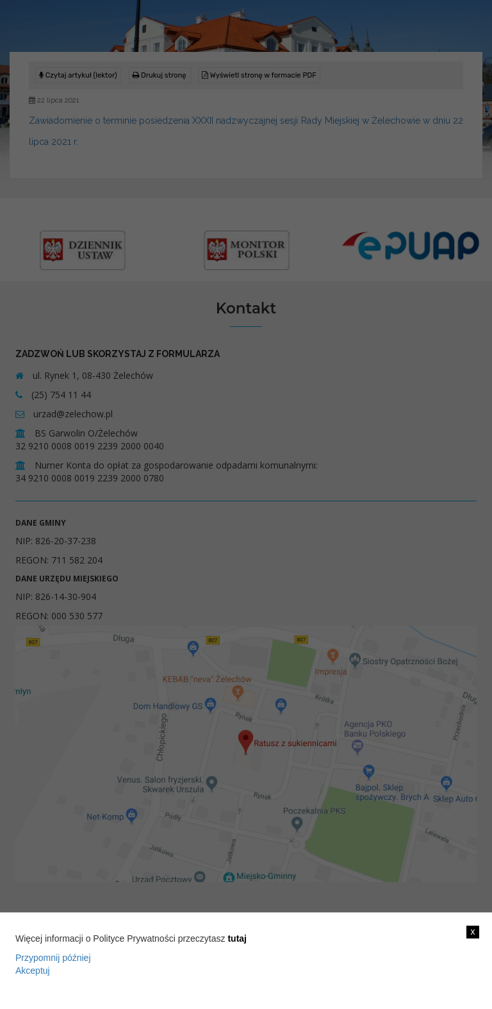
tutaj (237, 938)
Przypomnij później (53, 958)
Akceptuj (32, 970)
